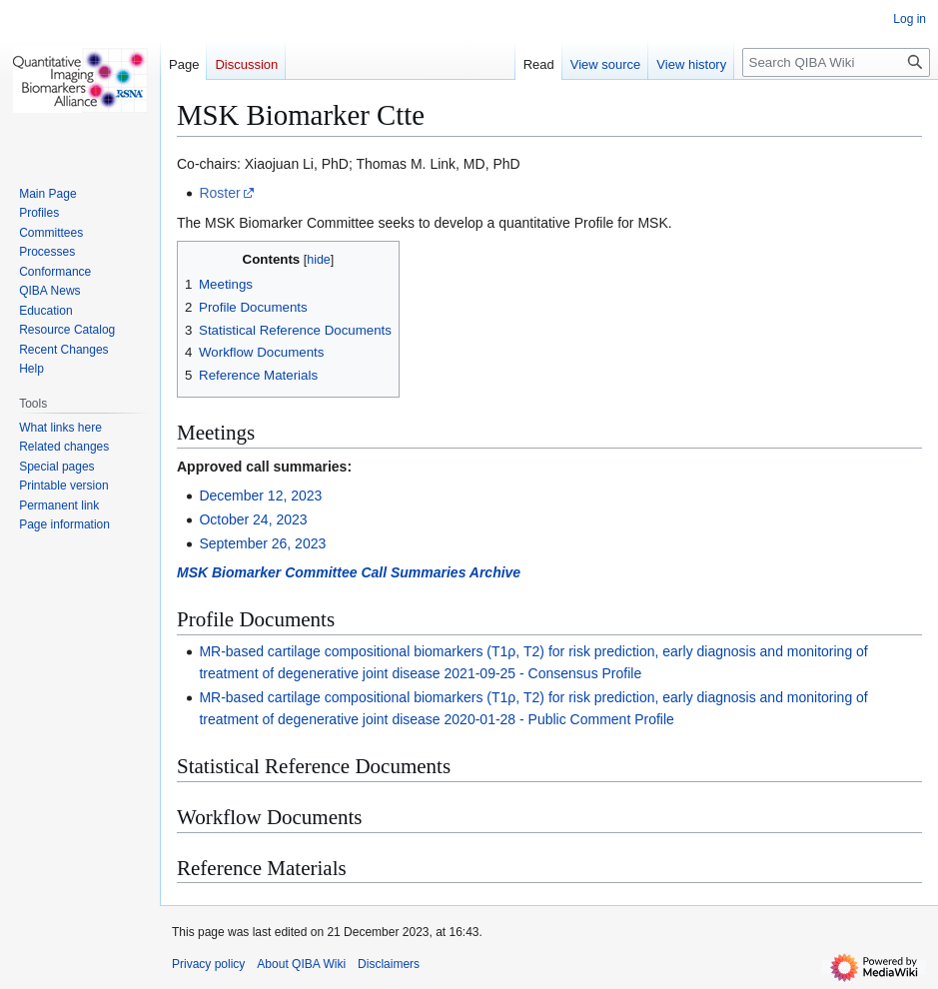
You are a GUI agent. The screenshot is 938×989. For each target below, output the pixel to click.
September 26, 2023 (262, 543)
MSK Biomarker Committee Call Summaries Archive (348, 572)
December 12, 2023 (260, 495)
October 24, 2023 (253, 519)
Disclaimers (389, 964)
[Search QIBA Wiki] (836, 62)
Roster (219, 193)
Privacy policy (208, 964)
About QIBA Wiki (301, 964)
